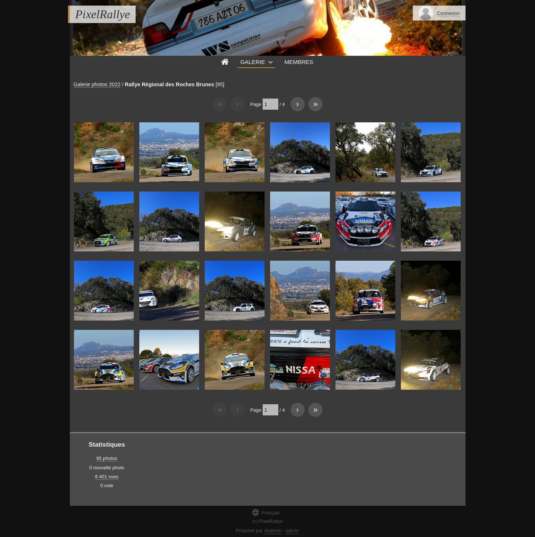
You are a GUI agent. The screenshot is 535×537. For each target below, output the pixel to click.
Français (266, 512)
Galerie (252, 62)
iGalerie (273, 530)
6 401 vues (107, 476)
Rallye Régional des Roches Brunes (169, 84)
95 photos (106, 458)
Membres (298, 62)
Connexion (448, 13)
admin (292, 530)
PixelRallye (102, 14)
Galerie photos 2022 (97, 84)
